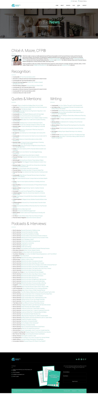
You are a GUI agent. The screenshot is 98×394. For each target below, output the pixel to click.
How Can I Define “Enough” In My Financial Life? (70, 105)
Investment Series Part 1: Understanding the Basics (33, 312)
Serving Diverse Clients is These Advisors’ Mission (32, 160)
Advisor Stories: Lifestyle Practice (32, 250)
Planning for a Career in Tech (28, 335)
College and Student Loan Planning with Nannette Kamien (36, 304)
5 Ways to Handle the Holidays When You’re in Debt (30, 105)
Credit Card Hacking (26, 246)
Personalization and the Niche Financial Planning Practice (35, 248)
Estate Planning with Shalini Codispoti (30, 306)
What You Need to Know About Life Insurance (32, 301)
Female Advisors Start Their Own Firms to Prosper (30, 215)
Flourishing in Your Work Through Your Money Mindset (35, 337)
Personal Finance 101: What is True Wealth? (35, 341)
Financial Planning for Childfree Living (30, 230)
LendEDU (58, 60)
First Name (65, 376)
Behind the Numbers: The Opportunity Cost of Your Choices (36, 268)
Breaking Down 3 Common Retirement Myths (31, 122)
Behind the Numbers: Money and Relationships (33, 281)
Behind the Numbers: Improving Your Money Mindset (34, 266)
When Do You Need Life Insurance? (31, 328)
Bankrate (51, 60)
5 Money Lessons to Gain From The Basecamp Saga (72, 134)
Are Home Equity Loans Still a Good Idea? (28, 168)
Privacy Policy (82, 390)
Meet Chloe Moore (24, 255)
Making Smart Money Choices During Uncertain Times (34, 237)
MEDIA (78, 5)
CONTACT (84, 5)
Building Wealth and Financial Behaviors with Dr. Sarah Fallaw (36, 317)
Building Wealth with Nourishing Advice (32, 252)
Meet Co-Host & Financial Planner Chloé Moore (32, 326)
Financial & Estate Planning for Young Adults (32, 339)
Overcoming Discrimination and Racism (35, 333)
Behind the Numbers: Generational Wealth (32, 261)
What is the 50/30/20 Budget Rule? (27, 210)
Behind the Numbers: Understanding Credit (32, 257)
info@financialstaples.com (40, 65)
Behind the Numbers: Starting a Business (31, 270)
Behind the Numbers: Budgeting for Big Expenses (33, 279)
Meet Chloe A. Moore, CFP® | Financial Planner (33, 290)
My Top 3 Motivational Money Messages (33, 272)
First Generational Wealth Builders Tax (30, 313)
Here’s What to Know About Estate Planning (69, 110)
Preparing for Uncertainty (27, 243)
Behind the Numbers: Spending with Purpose (32, 263)
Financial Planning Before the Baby (30, 234)
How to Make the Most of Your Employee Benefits (34, 288)
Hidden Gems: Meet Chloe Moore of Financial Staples (32, 284)
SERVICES (68, 5)
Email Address (66, 372)
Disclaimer (74, 390)
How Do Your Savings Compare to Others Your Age (32, 124)
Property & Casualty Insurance (28, 319)
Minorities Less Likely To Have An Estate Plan (32, 170)
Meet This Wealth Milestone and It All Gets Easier (32, 114)
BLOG (74, 5)
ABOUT (62, 5)
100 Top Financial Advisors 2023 (27, 77)
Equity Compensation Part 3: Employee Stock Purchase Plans (36, 293)
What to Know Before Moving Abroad (30, 241)
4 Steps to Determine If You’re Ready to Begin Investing (33, 117)
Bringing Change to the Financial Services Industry (38, 332)
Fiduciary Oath (67, 390)
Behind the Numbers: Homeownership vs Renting (33, 283)
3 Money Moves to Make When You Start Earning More (33, 107)
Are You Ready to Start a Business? (29, 323)
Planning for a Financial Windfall (29, 321)
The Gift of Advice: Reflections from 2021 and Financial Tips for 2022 (38, 292)
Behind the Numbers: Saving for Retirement (32, 275)
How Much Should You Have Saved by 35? (30, 116)
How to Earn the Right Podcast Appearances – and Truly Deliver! (40, 254)
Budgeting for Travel (26, 244)
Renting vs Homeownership (28, 324)
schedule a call (65, 65)
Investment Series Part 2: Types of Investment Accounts (35, 310)
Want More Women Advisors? (33, 217)
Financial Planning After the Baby (29, 232)
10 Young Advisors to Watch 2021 (34, 85)
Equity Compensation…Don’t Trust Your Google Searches (35, 330)
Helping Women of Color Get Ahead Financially (33, 299)
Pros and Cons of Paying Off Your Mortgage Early (31, 191)
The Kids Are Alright (26, 109)
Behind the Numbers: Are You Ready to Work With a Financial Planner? (39, 264)
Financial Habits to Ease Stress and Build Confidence (34, 235)
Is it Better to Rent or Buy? (27, 259)
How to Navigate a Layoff (27, 239)
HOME (57, 5)
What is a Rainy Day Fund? (24, 209)
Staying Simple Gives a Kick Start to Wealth (28, 155)
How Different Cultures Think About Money (33, 303)
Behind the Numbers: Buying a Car (29, 277)
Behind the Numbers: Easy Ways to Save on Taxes (33, 274)
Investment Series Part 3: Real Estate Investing (32, 308)
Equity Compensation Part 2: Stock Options (32, 295)
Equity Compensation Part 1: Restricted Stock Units (33, 297)
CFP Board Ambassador (54, 58)
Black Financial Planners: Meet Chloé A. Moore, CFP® (35, 286)
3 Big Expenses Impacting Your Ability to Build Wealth (34, 315)
